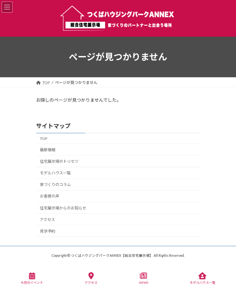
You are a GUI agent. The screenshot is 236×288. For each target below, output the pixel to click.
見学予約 (47, 231)
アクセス (47, 219)
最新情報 (47, 149)
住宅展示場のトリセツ (59, 161)
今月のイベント (32, 278)
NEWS (143, 278)
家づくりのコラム (55, 184)
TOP (43, 138)
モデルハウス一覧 (55, 173)
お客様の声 (49, 196)
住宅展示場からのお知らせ (63, 207)
